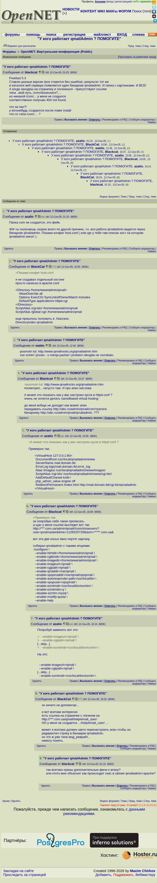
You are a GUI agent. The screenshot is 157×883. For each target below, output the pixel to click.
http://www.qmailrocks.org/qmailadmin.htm (67, 351)
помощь (33, 34)
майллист (102, 34)
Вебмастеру (145, 875)
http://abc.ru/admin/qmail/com (74, 409)
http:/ (36, 528)
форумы (12, 34)
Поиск (137, 11)
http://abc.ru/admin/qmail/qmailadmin (66, 412)
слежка (138, 34)
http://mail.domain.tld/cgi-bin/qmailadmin (108, 485)
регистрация (123, 1)
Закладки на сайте (18, 871)
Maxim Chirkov (142, 871)
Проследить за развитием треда (137, 57)
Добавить (103, 875)
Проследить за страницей (24, 875)
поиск (51, 34)
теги (147, 11)
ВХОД (122, 34)
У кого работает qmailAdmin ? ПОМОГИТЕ (43, 141)
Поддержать (123, 875)
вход (110, 1)
